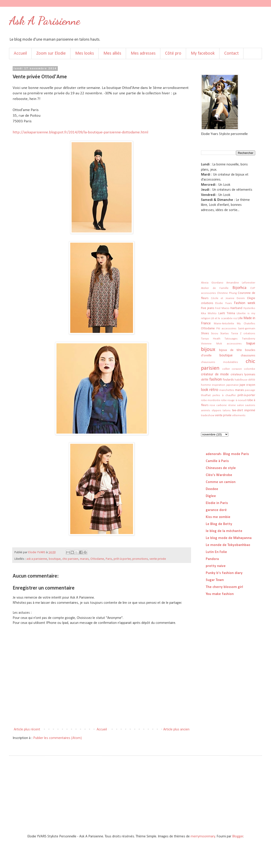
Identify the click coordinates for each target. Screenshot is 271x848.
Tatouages (231, 338)
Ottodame (97, 559)
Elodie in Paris (217, 503)
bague (250, 343)
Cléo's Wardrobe (219, 475)
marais (84, 559)
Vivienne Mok (211, 343)
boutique (55, 559)
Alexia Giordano (212, 282)
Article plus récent (27, 729)
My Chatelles (246, 323)
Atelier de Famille (215, 288)
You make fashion (220, 594)
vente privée (158, 559)
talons (227, 410)
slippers (216, 410)
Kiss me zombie (218, 517)
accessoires (234, 343)
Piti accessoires (226, 328)
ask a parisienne (36, 559)
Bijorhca (239, 288)
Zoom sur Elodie (51, 53)
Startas (224, 333)
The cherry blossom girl (224, 587)
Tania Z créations (243, 333)
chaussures (248, 355)
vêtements (238, 415)
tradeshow (207, 415)
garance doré (216, 510)
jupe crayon (247, 385)
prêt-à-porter (122, 559)
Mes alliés (112, 53)
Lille (240, 318)
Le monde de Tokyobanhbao (228, 545)
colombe (249, 368)
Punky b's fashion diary (224, 573)
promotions (140, 559)
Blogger (237, 836)
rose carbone (218, 405)
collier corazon (232, 368)
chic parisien (70, 559)
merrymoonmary (203, 836)
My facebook (203, 53)
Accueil (20, 53)
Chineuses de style (221, 468)
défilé (204, 379)
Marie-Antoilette (224, 323)
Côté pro (173, 53)
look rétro (209, 390)
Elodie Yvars (223, 303)
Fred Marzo (222, 308)
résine (232, 405)
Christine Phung (227, 293)
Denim (241, 298)
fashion (215, 379)
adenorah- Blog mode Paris (227, 454)
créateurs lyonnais (243, 374)
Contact (231, 53)
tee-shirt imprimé (243, 410)
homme (206, 384)
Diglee (211, 496)
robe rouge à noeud (233, 400)
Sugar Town (215, 580)
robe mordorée (210, 400)
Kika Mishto (209, 313)
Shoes (205, 333)
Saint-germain (246, 328)
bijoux (208, 349)
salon (240, 405)
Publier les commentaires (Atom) (57, 738)
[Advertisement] (223, 242)
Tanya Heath (210, 338)
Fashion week (244, 303)
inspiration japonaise (225, 384)
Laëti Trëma (226, 313)
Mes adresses (143, 53)
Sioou (214, 333)
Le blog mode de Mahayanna (229, 538)
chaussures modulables (219, 362)
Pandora (212, 559)
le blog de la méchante (224, 531)
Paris (109, 559)
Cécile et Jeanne (222, 298)
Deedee (212, 489)
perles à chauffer (224, 395)
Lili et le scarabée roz (224, 318)
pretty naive (216, 566)
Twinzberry (248, 338)
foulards (228, 379)
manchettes (226, 390)
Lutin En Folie (216, 552)
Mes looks (84, 53)
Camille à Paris (217, 461)
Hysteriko (249, 308)
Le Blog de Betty (219, 524)
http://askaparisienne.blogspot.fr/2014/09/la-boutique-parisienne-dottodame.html (80, 132)
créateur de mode (215, 374)
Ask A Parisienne (44, 21)
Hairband (236, 308)
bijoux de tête (230, 350)
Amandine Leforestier (240, 282)
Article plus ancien (176, 729)
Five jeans (207, 308)
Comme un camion (221, 482)
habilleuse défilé (245, 379)
